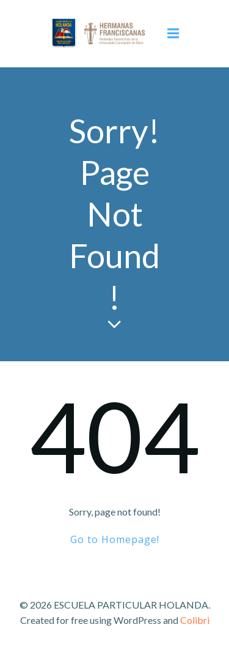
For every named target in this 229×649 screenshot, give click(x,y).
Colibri (194, 620)
